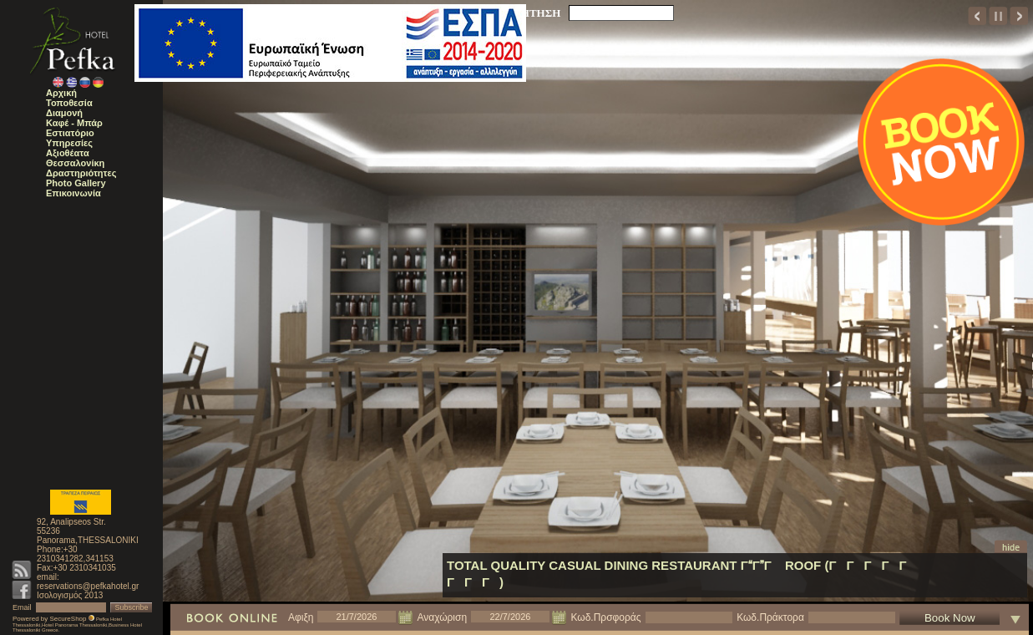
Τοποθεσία (69, 103)
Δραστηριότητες (81, 173)
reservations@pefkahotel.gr (88, 586)
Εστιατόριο (70, 133)
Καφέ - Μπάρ (74, 123)
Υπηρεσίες (69, 143)
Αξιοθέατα (67, 153)
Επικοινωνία (73, 193)
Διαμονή (64, 113)
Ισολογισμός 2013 (70, 595)
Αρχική (61, 93)
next (1019, 16)
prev (977, 16)
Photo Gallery (76, 183)
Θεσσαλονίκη (75, 163)
